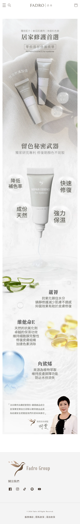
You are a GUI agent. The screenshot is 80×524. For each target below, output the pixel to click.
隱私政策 (40, 517)
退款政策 (50, 517)
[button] (4, 5)
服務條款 (29, 517)
